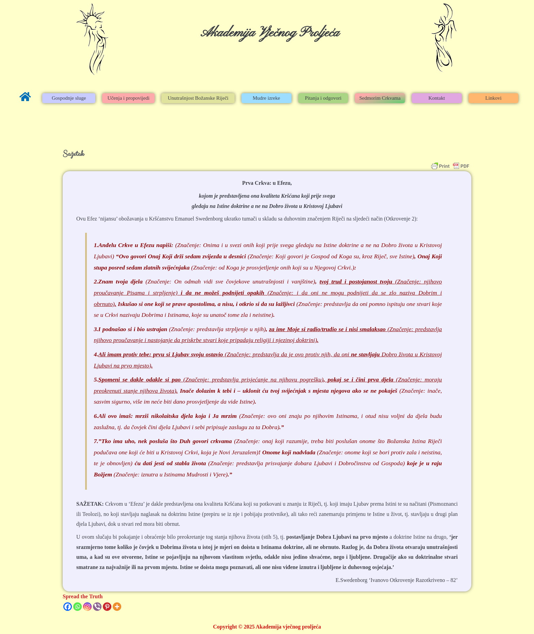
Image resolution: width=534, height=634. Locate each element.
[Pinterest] (107, 606)
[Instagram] (87, 606)
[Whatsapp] (77, 606)
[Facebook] (67, 606)
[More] (117, 606)
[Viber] (97, 606)
